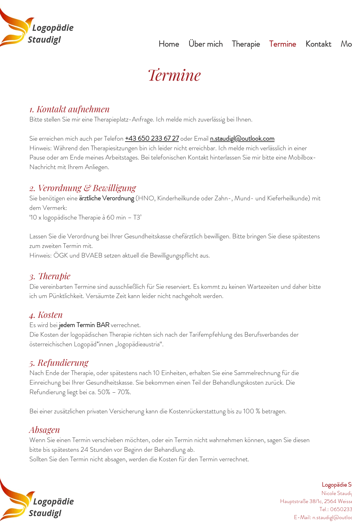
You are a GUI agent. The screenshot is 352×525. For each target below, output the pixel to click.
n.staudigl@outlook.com (242, 138)
